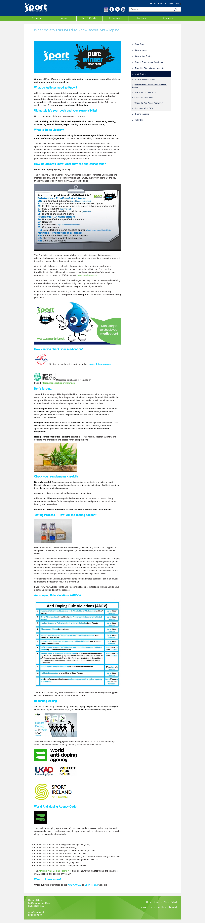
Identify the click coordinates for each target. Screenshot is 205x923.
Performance (115, 18)
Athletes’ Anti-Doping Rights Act (54, 871)
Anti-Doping (140, 74)
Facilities (142, 18)
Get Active (37, 18)
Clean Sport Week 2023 (144, 108)
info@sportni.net (36, 912)
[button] (106, 11)
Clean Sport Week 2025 (144, 98)
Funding (63, 18)
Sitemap (172, 907)
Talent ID (139, 120)
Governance (141, 50)
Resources (168, 18)
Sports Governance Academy (149, 62)
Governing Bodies (143, 56)
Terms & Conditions (157, 907)
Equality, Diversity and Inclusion (150, 68)
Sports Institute (142, 114)
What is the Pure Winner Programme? (149, 103)
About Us (162, 3)
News (170, 3)
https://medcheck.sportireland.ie (58, 383)
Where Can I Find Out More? (145, 92)
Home (153, 3)
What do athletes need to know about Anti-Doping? (149, 86)
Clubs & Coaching (89, 18)
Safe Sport (140, 44)
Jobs (177, 3)
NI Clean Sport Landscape (145, 80)
